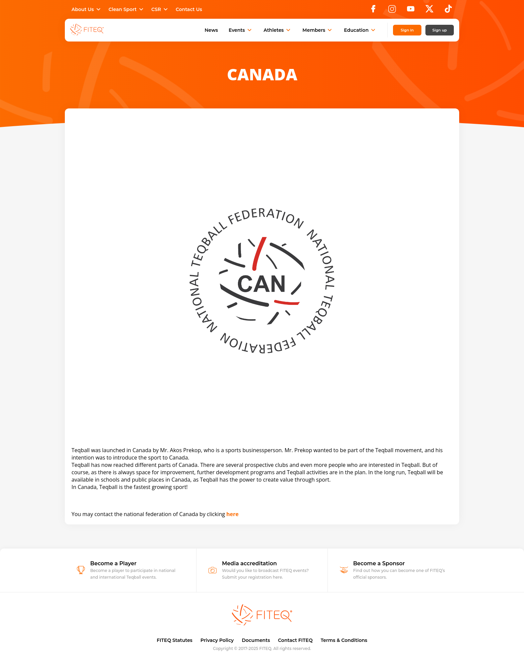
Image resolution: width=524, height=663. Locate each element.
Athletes (278, 30)
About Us (87, 9)
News (211, 30)
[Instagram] (392, 11)
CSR (160, 9)
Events (241, 30)
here (232, 514)
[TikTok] (448, 11)
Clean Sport (127, 9)
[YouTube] (411, 11)
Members (317, 30)
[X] (429, 11)
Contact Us (189, 9)
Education (360, 30)
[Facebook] (373, 11)
